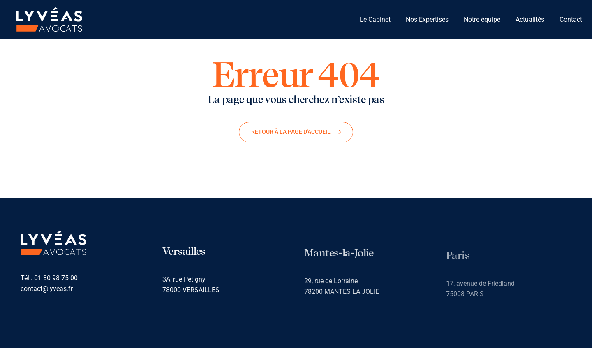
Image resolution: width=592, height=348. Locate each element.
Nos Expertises (427, 19)
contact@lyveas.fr (47, 289)
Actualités (530, 19)
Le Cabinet (375, 19)
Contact (571, 19)
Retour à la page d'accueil (296, 131)
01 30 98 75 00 (56, 278)
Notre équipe (482, 19)
